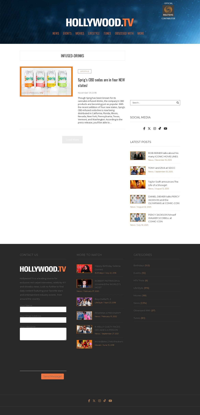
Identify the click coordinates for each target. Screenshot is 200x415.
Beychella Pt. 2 (103, 299)
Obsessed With (124, 33)
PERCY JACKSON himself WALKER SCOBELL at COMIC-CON (162, 218)
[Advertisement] (155, 72)
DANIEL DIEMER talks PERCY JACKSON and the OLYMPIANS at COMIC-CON (164, 200)
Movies (79, 33)
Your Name (26, 305)
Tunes (107, 33)
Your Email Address (30, 316)
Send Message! (52, 376)
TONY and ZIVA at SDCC (161, 167)
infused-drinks (72, 55)
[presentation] (34, 357)
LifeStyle (94, 33)
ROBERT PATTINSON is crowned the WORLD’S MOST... (108, 284)
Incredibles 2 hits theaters (109, 341)
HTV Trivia (139, 280)
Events (67, 33)
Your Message (28, 326)
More (140, 33)
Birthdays (139, 265)
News (56, 33)
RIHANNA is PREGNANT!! (108, 312)
